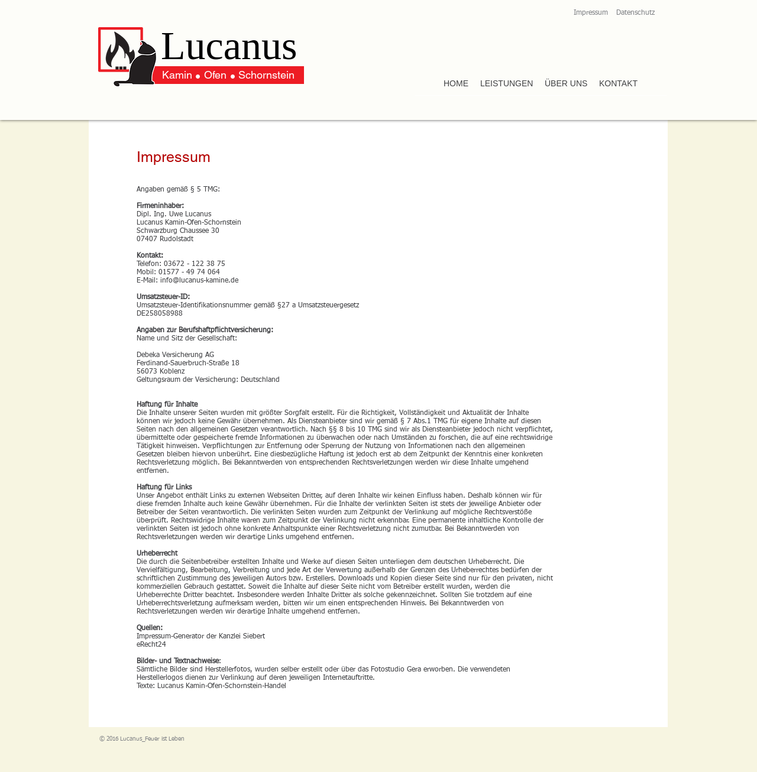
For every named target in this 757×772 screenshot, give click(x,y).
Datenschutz (635, 13)
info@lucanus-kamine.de (199, 280)
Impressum (591, 13)
